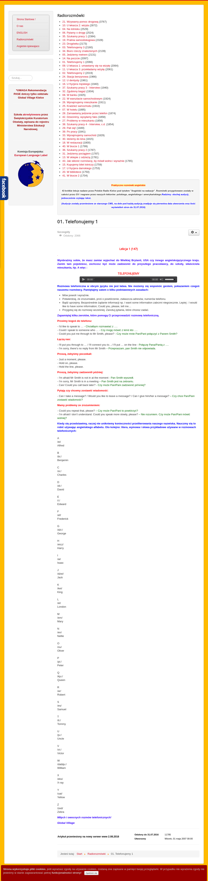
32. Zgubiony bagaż (74, 91)
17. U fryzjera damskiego (77, 168)
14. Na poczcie (71, 58)
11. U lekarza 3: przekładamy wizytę (83, 69)
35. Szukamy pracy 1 (74, 36)
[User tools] (193, 233)
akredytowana (31, 114)
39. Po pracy (69, 131)
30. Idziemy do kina (73, 138)
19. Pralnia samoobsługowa (78, 40)
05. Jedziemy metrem (75, 54)
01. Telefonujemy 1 (73, 62)
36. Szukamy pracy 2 (74, 149)
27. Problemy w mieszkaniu (78, 120)
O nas (20, 26)
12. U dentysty (70, 80)
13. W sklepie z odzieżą (76, 157)
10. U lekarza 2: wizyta (75, 25)
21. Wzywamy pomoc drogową (80, 21)
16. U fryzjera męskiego (76, 83)
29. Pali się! (69, 127)
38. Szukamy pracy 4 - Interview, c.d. (83, 124)
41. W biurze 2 (70, 175)
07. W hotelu (69, 109)
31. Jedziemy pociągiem (76, 153)
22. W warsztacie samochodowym (82, 98)
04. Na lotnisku (71, 29)
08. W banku (69, 94)
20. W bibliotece (71, 171)
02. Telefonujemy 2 (73, 73)
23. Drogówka (70, 43)
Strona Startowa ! (26, 19)
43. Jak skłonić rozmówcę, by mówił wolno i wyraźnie (93, 160)
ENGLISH (22, 32)
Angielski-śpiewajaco (28, 46)
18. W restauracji (72, 142)
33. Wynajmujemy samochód (79, 135)
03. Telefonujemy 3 (73, 47)
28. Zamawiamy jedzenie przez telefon (84, 113)
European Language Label (31, 155)
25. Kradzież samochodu (76, 105)
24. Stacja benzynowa (75, 76)
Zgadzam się (91, 873)
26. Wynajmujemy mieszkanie (79, 102)
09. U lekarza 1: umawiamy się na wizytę (86, 65)
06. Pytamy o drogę (73, 32)
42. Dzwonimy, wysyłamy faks (79, 116)
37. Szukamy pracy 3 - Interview (81, 87)
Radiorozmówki (25, 39)
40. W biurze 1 (70, 146)
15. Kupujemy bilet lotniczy (78, 164)
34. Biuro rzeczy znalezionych (79, 51)
